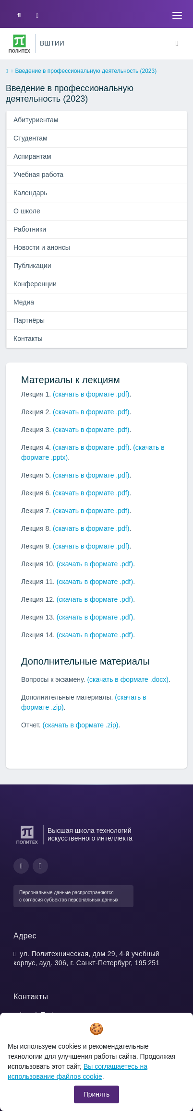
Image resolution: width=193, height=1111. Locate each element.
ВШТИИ (52, 43)
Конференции (35, 284)
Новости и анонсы (41, 247)
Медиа (23, 302)
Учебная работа (38, 174)
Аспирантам (32, 156)
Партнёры (29, 320)
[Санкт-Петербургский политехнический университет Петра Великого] (19, 44)
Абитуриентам (35, 120)
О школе (26, 211)
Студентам (30, 138)
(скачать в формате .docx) (128, 679)
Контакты (27, 338)
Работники (29, 229)
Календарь (30, 193)
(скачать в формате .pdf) (91, 394)
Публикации (32, 265)
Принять (97, 1094)
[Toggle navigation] (177, 15)
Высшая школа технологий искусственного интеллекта (90, 834)
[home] (7, 71)
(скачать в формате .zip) (81, 725)
